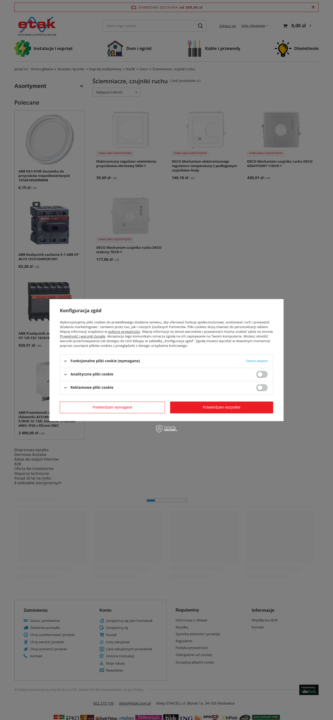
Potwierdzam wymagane (112, 407)
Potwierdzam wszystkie (222, 407)
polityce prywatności (124, 331)
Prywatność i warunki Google (82, 336)
